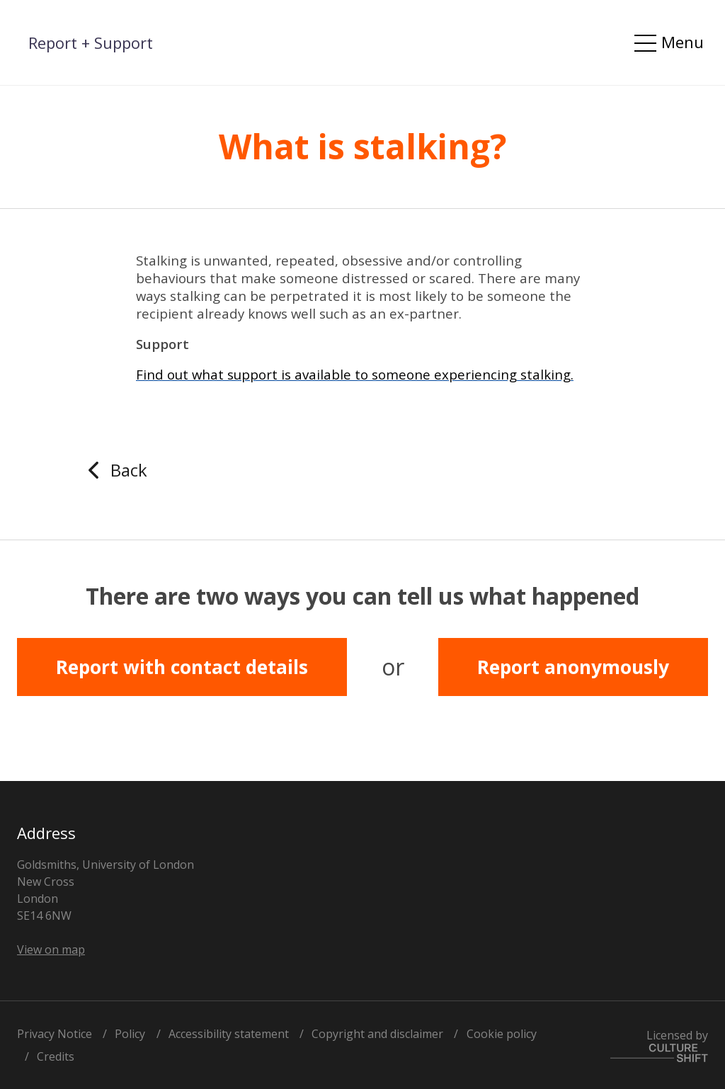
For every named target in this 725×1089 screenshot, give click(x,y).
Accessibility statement (229, 1034)
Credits (55, 1056)
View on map (51, 949)
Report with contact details (182, 667)
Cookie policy (502, 1034)
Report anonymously (573, 667)
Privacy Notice (54, 1034)
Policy (130, 1034)
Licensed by (659, 1044)
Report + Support (90, 42)
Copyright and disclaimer (377, 1034)
